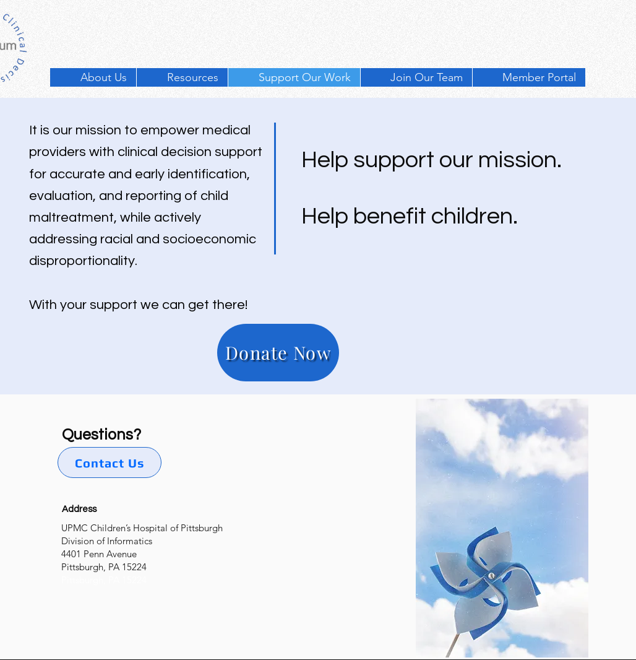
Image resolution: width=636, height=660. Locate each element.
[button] (182, 77)
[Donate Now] (278, 352)
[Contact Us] (109, 462)
